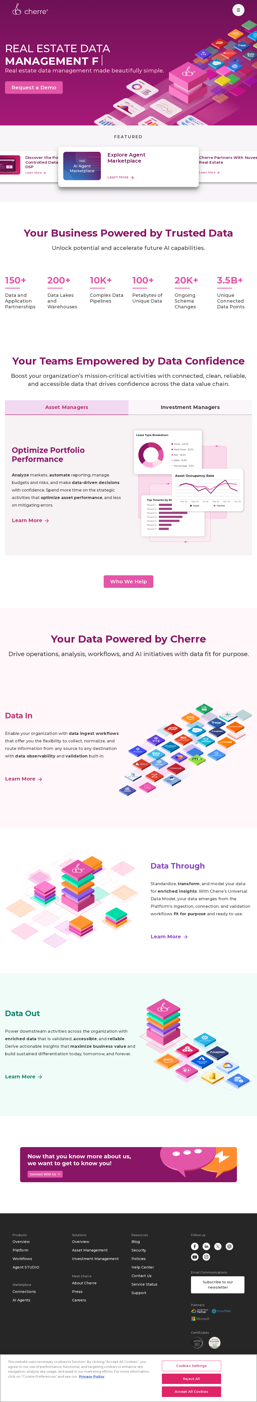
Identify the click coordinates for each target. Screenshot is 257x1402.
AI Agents (21, 1300)
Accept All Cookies (191, 1391)
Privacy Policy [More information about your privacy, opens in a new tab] (91, 1376)
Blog (136, 1241)
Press (77, 1291)
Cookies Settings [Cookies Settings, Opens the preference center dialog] (191, 1366)
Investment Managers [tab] (190, 407)
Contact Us (142, 1276)
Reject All (191, 1379)
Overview (21, 1241)
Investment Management (95, 1258)
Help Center (143, 1267)
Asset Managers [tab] (67, 407)
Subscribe (218, 1285)
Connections (24, 1291)
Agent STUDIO (26, 1267)
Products (20, 1235)
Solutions (79, 1235)
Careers (79, 1300)
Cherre (30, 9)
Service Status (144, 1284)
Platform (20, 1250)
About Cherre (84, 1283)
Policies (139, 1258)
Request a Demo (34, 88)
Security (139, 1250)
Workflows (22, 1258)
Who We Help (128, 582)
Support (139, 1293)
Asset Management (90, 1250)
